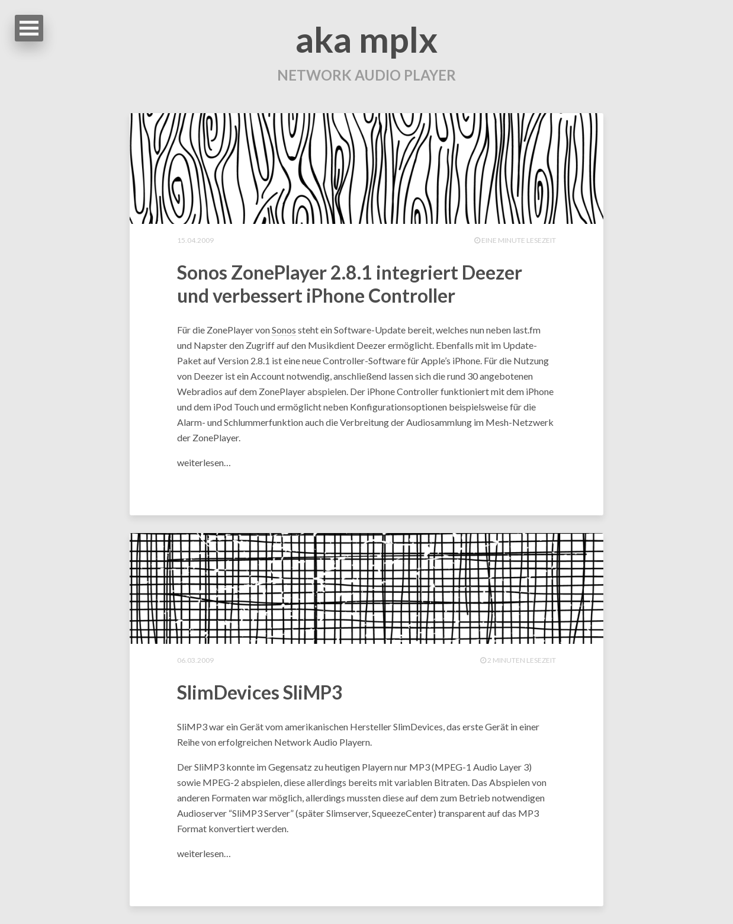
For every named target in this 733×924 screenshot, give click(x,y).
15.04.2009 (195, 240)
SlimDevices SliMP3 (260, 692)
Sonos (284, 329)
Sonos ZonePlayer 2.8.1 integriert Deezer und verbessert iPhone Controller (349, 284)
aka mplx (366, 39)
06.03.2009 (195, 660)
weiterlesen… (204, 462)
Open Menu (29, 28)
